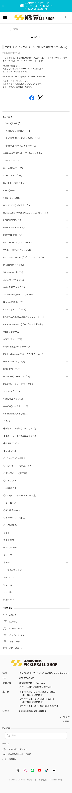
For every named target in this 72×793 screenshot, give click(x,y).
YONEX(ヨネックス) (13, 399)
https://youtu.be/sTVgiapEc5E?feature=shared (24, 76)
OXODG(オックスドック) (15, 406)
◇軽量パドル (10, 488)
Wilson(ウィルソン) (13, 272)
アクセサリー (9, 540)
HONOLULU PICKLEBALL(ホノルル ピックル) (25, 213)
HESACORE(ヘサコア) (14, 361)
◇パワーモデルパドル (14, 458)
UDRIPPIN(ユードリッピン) (16, 376)
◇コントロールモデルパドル (17, 466)
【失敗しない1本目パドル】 (17, 131)
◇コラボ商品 (10, 525)
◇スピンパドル (11, 480)
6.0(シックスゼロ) (12, 198)
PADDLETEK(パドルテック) (16, 183)
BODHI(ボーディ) (11, 369)
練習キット (8, 600)
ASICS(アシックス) (12, 339)
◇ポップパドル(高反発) (15, 473)
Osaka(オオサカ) (11, 332)
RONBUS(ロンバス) (13, 220)
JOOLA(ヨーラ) (11, 160)
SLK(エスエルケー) (12, 175)
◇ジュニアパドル (12, 503)
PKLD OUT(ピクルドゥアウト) (18, 384)
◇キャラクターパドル (14, 518)
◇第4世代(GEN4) (11, 510)
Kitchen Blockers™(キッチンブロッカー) (23, 354)
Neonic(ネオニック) (13, 302)
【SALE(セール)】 (12, 123)
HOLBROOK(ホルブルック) (16, 205)
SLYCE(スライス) (11, 391)
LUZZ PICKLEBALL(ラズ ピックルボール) (23, 257)
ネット (6, 533)
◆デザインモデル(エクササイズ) (19, 428)
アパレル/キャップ (12, 570)
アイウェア (8, 577)
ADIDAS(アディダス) (13, 280)
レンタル (7, 592)
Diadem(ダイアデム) (13, 265)
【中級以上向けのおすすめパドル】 (21, 146)
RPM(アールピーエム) (14, 227)
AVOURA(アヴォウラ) (14, 287)
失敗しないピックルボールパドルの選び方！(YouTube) (36, 47)
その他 (6, 421)
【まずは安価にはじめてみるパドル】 (22, 138)
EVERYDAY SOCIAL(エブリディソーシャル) (24, 317)
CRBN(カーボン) (11, 190)
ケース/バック (10, 547)
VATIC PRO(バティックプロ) (17, 250)
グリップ (7, 555)
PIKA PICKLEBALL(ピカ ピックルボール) (23, 324)
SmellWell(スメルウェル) (15, 413)
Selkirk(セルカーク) (13, 168)
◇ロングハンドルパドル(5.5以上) (20, 495)
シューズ (7, 585)
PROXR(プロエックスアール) (17, 242)
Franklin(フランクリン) (14, 309)
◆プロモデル (10, 451)
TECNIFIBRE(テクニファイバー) (18, 294)
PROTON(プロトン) (12, 235)
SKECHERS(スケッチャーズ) (17, 346)
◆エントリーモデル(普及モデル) (19, 436)
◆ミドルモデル (11, 443)
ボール (6, 562)
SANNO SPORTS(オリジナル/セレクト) (22, 153)
